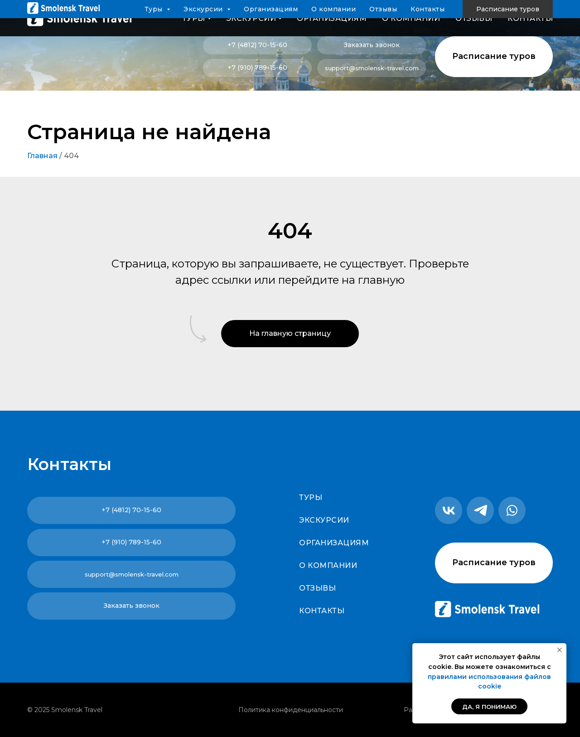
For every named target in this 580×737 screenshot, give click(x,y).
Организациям (332, 18)
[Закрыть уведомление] (559, 650)
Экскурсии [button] (251, 18)
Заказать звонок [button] (372, 45)
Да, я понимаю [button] (489, 706)
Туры (310, 497)
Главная (42, 155)
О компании (411, 18)
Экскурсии (324, 520)
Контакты (530, 18)
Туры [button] (193, 18)
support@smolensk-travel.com (372, 68)
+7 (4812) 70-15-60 (257, 45)
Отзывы (473, 18)
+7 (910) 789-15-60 (257, 67)
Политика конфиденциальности (290, 710)
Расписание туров (494, 56)
